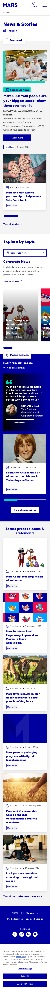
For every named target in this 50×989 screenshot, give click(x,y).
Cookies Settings (34, 919)
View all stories (11, 224)
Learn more (17, 137)
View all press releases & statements (22, 896)
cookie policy (21, 957)
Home (8, 13)
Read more (20, 422)
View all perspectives (14, 367)
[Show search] (34, 5)
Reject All (25, 976)
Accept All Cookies (25, 984)
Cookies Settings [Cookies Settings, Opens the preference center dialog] (25, 969)
